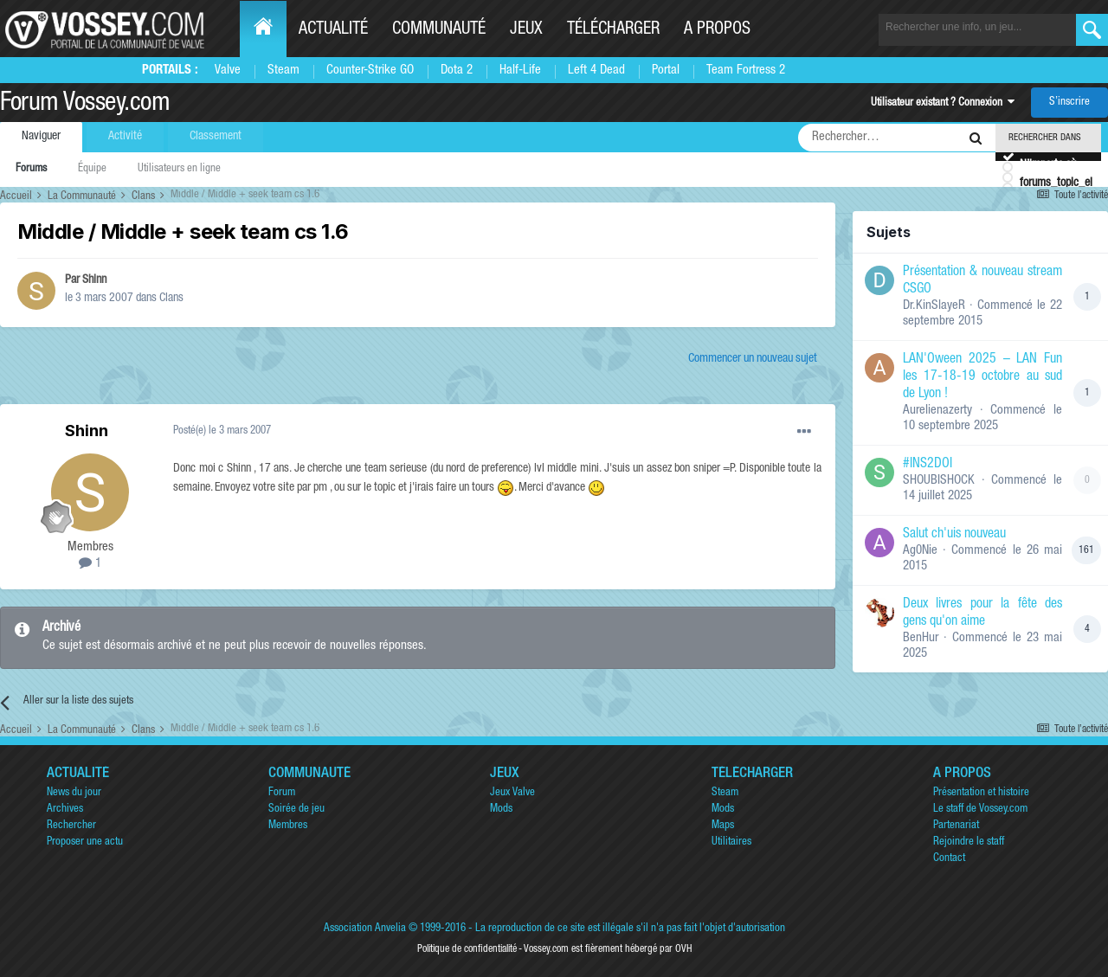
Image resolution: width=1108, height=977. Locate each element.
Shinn (94, 280)
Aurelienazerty (937, 410)
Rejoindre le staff (968, 842)
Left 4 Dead (596, 70)
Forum (281, 793)
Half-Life (520, 70)
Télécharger (613, 30)
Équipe (92, 169)
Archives (65, 809)
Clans (171, 298)
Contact (949, 859)
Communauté (439, 30)
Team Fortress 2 (745, 70)
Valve (228, 70)
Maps (723, 826)
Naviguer (41, 137)
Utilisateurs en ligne (179, 169)
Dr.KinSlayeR (934, 305)
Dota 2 (457, 70)
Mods (501, 809)
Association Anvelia (365, 929)
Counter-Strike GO (370, 70)
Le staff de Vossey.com (980, 809)
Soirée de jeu (296, 809)
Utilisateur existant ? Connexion (943, 103)
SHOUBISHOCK (939, 480)
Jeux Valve (512, 793)
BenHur (920, 638)
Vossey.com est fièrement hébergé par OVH (608, 949)
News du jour (74, 793)
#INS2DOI (927, 465)
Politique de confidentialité (467, 949)
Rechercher (71, 826)
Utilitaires (731, 842)
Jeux (526, 30)
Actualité (333, 30)
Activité (125, 137)
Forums (31, 169)
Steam (283, 70)
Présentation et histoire (981, 793)
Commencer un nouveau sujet (752, 359)
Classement (216, 137)
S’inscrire (1069, 102)
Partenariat (956, 826)
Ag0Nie (920, 550)
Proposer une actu (85, 842)
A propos (717, 30)
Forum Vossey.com (85, 105)
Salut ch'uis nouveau (954, 535)
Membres (287, 826)
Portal (666, 70)
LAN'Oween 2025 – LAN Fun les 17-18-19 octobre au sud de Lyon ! (982, 377)
